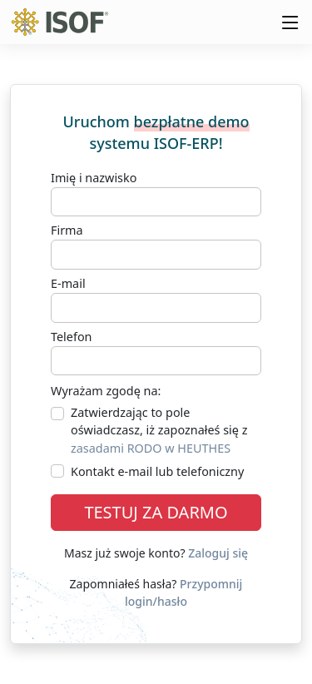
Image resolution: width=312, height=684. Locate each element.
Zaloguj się (218, 553)
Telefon (71, 336)
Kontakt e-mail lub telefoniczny (157, 471)
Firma (67, 230)
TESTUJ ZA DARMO (155, 512)
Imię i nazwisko (93, 178)
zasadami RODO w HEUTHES (150, 448)
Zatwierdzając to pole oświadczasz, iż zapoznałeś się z (159, 430)
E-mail (68, 283)
